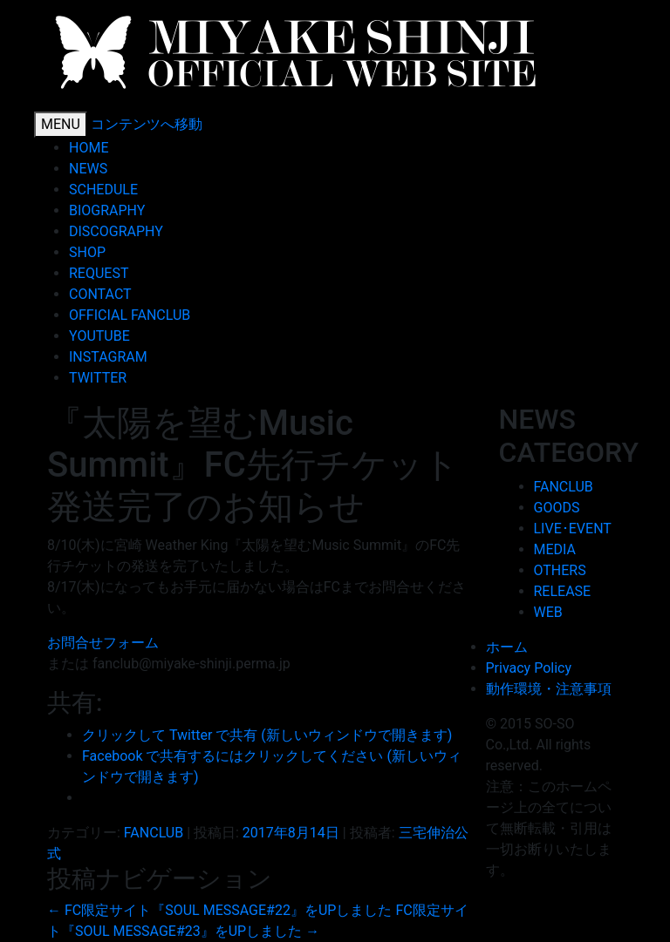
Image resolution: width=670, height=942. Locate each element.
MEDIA (555, 549)
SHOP (87, 252)
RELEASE (562, 591)
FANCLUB (153, 832)
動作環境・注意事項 (549, 689)
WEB (548, 612)
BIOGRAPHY (107, 210)
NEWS (88, 168)
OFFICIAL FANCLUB (129, 315)
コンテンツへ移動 (146, 124)
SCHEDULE (103, 189)
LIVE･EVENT (573, 528)
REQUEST (98, 273)
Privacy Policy (529, 668)
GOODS (557, 507)
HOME (88, 147)
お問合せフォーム (103, 642)
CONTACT (100, 294)
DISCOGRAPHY (116, 231)
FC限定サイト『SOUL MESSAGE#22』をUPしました (219, 910)
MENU (60, 124)
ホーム (507, 647)
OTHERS (560, 570)
